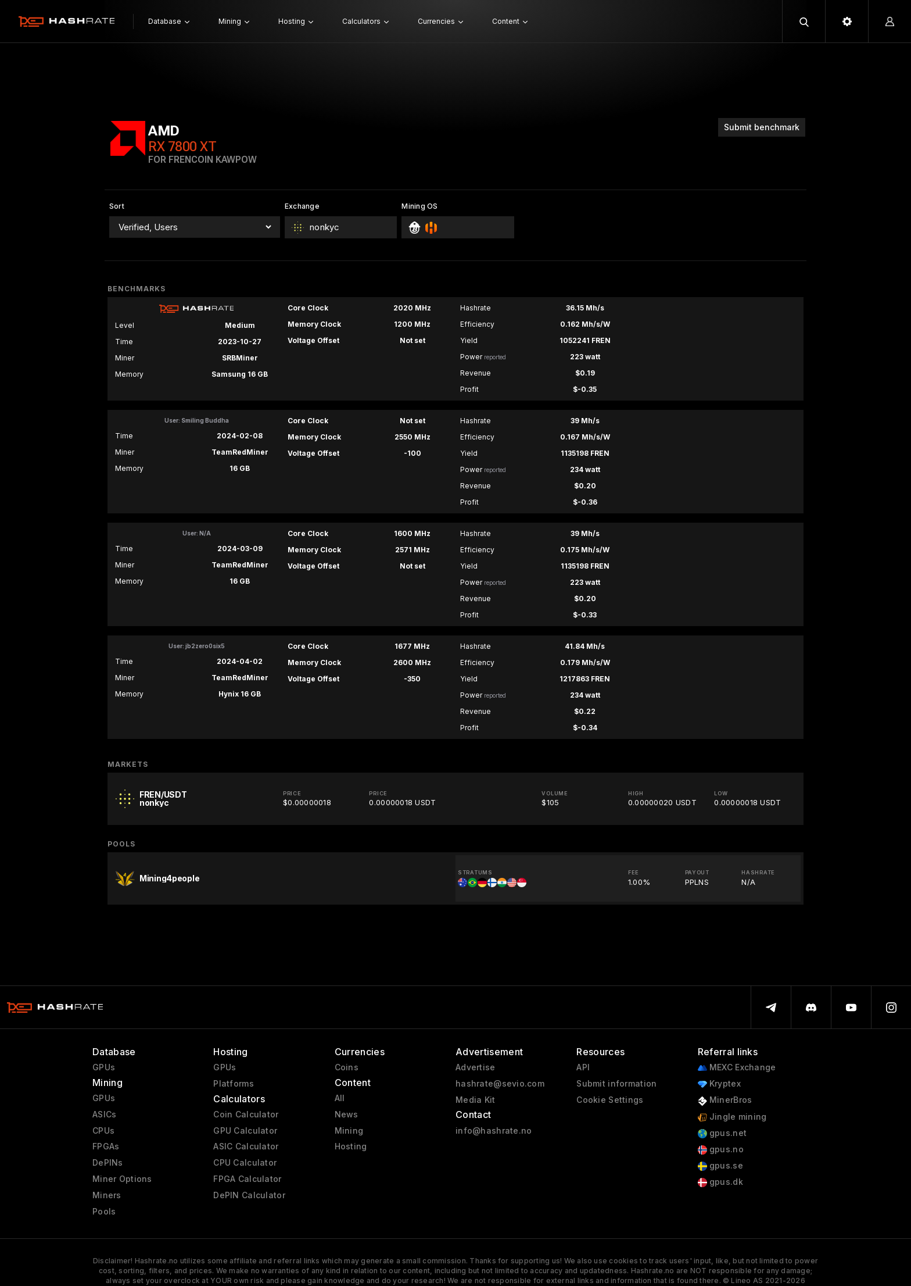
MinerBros (725, 1100)
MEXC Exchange (737, 1068)
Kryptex (719, 1084)
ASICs (104, 1114)
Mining (349, 1130)
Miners (106, 1195)
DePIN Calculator (249, 1195)
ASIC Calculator (245, 1146)
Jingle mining (732, 1117)
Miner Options (122, 1179)
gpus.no (721, 1150)
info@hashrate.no (494, 1130)
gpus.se (720, 1166)
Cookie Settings (609, 1100)
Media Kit (476, 1100)
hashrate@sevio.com (500, 1083)
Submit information (616, 1083)
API (583, 1067)
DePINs (107, 1162)
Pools (104, 1211)
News (346, 1114)
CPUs (103, 1130)
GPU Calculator (245, 1130)
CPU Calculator (245, 1162)
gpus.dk (720, 1182)
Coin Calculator (245, 1114)
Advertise (476, 1067)
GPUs (103, 1067)
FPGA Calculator (247, 1179)
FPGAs (105, 1146)
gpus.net (722, 1133)
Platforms (233, 1083)
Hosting (351, 1146)
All (340, 1098)
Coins (346, 1067)
